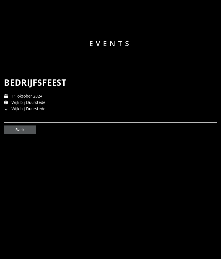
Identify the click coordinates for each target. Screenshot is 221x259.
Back (19, 129)
